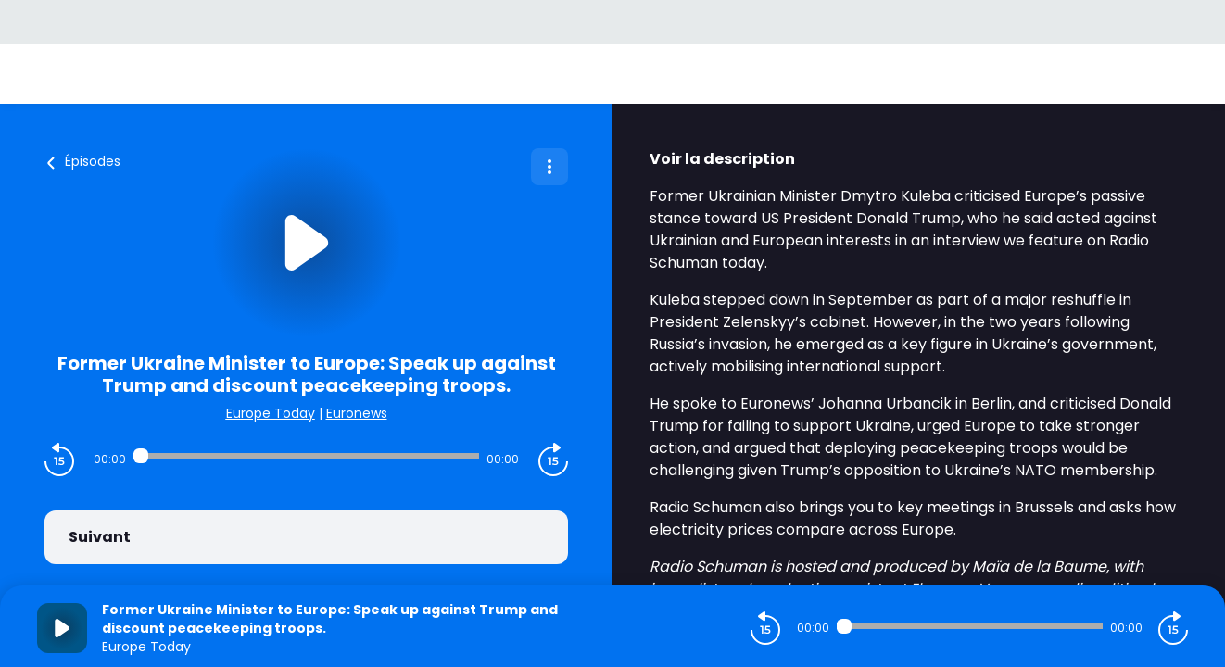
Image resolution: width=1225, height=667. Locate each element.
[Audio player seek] (306, 455)
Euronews (356, 413)
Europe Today (270, 413)
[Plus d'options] (549, 166)
